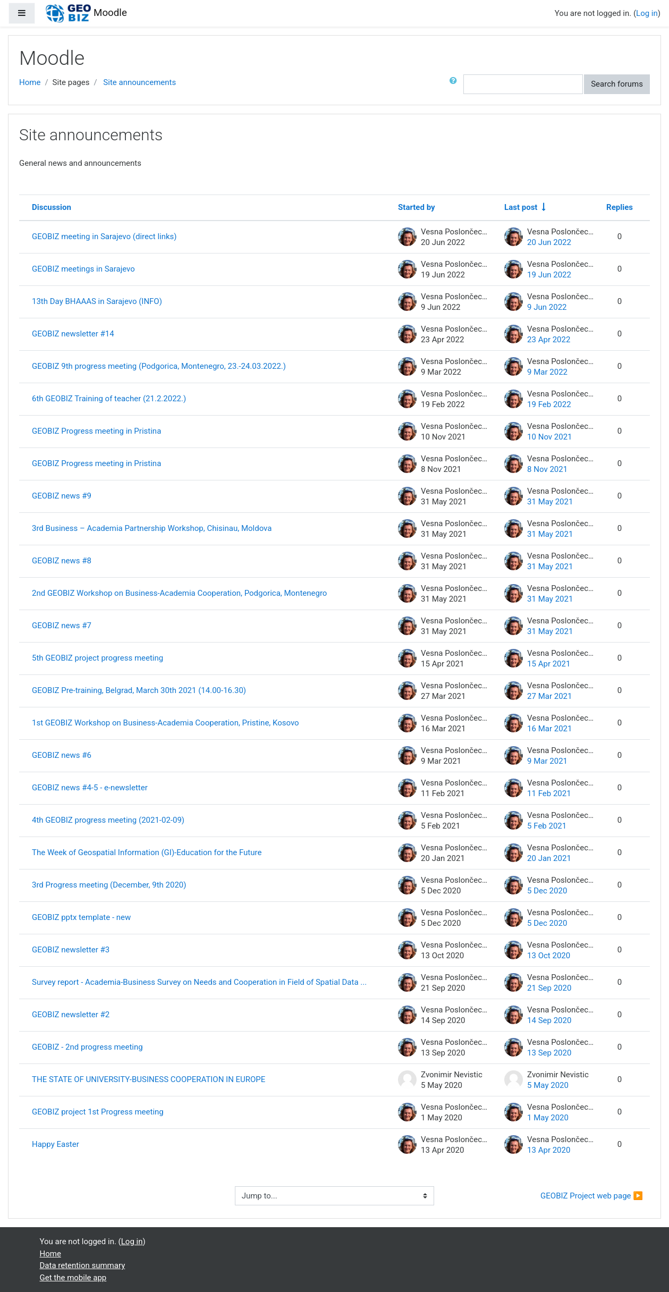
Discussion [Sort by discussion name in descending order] (51, 207)
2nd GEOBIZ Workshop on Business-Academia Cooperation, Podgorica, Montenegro (179, 593)
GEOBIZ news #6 (61, 755)
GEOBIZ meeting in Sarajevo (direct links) (104, 236)
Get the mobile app (73, 1277)
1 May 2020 (548, 1117)
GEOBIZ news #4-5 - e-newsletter (90, 787)
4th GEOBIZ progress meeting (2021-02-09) (108, 820)
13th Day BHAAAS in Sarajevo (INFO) (97, 301)
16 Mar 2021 (549, 728)
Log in (647, 13)
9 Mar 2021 (547, 761)
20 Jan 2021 (549, 858)
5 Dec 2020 (547, 891)
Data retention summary (82, 1265)
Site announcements (139, 82)
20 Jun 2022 (549, 242)
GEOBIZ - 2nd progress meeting (87, 1047)
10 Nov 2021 (549, 437)
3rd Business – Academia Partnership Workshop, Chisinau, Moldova (152, 528)
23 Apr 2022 (548, 339)
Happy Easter (55, 1144)
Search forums (617, 84)
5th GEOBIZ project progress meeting (97, 658)
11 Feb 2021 (549, 793)
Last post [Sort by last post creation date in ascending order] (520, 207)
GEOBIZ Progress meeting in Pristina (96, 431)
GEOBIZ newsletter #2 (70, 1014)
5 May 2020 (548, 1085)
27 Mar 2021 (549, 696)
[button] (455, 84)
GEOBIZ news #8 (61, 560)
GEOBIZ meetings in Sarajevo (83, 269)
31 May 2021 (550, 501)
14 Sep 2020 (549, 1020)
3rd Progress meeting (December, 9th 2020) (109, 885)
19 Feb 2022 (549, 404)
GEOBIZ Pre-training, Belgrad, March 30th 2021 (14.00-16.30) (139, 690)
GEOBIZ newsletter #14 (73, 334)
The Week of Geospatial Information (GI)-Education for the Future (146, 852)
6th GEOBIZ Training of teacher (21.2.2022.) (109, 398)
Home (29, 82)
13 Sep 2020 (549, 1053)
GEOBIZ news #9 (61, 496)
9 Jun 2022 (546, 307)
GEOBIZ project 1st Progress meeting (98, 1112)
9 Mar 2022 (547, 372)
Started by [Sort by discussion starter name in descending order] (416, 207)
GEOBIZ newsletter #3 (70, 950)
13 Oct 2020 (548, 955)
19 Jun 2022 (549, 275)
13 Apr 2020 (548, 1150)
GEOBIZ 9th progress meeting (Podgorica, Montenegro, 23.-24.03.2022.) (159, 366)
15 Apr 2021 (548, 664)
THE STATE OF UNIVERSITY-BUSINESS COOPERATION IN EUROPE (148, 1079)
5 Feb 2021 (546, 826)
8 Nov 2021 (547, 469)
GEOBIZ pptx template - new (81, 917)
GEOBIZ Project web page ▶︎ (591, 1196)
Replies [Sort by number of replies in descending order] (619, 207)
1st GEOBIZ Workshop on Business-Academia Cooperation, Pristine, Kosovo (165, 723)
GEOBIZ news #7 (61, 625)
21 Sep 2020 (549, 988)
